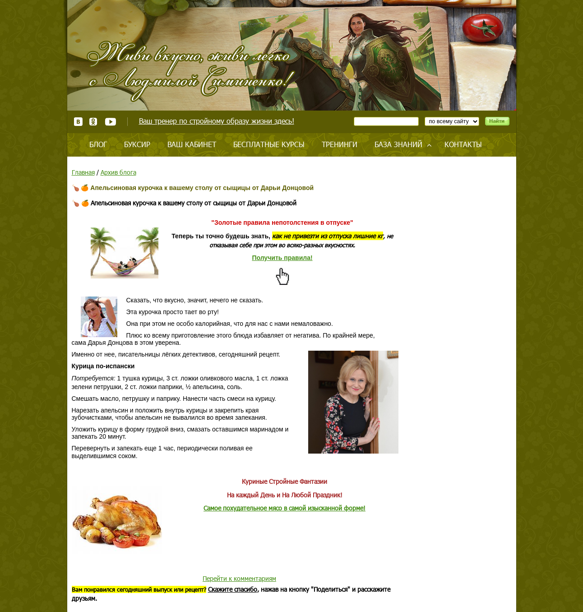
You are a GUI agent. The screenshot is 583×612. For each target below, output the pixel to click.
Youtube (110, 121)
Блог (98, 144)
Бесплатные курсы (269, 144)
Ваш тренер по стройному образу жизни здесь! (216, 120)
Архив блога (118, 172)
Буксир (137, 144)
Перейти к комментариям (239, 578)
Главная (83, 172)
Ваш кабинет (191, 144)
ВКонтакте (78, 121)
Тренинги (339, 144)
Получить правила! (282, 257)
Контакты (463, 144)
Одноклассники (93, 121)
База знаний (398, 144)
